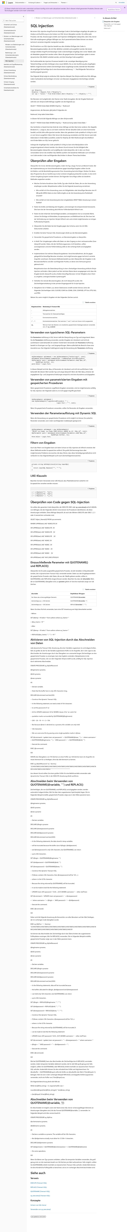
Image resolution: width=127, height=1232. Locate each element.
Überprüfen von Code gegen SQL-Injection (112, 25)
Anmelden (122, 2)
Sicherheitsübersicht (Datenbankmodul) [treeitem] (10, 32)
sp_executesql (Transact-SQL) (40, 1196)
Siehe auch (107, 28)
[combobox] (13, 20)
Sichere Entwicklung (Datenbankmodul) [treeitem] (10, 71)
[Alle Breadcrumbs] (32, 17)
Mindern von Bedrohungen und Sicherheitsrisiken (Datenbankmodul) (56, 18)
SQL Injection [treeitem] (9, 61)
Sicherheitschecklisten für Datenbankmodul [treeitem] (11, 89)
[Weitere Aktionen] (94, 17)
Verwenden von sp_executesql (40, 1209)
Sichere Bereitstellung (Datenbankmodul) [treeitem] (10, 77)
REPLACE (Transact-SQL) (39, 1187)
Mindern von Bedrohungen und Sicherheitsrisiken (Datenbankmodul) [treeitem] (14, 47)
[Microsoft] (3, 2)
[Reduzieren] (24, 16)
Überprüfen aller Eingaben (112, 21)
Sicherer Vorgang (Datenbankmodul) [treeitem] (9, 83)
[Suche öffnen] (116, 2)
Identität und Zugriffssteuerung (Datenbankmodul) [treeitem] (13, 65)
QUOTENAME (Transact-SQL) (40, 1191)
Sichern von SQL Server (38, 1205)
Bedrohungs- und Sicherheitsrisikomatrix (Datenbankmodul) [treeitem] (12, 55)
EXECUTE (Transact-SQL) (39, 1183)
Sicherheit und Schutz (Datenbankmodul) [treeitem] (10, 26)
